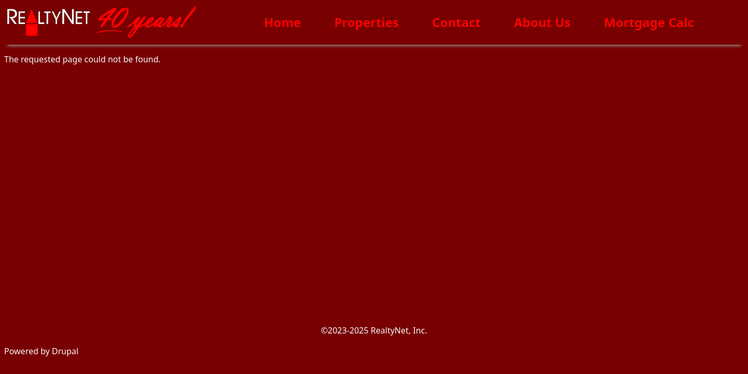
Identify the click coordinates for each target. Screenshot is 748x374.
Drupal (65, 351)
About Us (542, 22)
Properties (366, 22)
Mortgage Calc (649, 22)
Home (282, 22)
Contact (456, 22)
